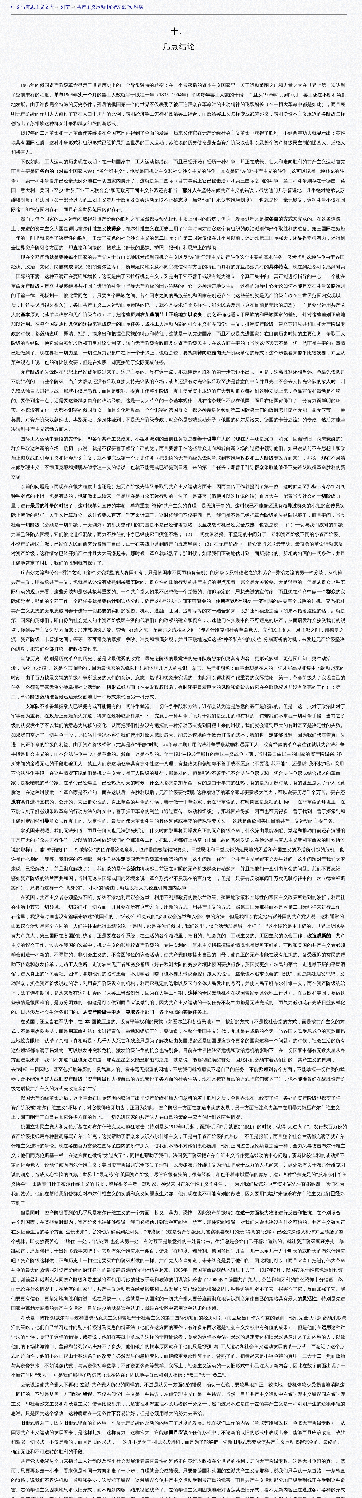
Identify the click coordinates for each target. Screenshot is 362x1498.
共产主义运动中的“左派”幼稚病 (110, 7)
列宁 (65, 7)
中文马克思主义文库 (32, 7)
